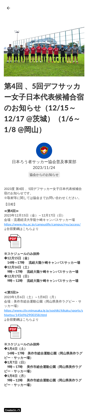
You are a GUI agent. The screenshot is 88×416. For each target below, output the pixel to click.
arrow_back (8, 8)
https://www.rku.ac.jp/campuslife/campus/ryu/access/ (42, 224)
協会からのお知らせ (44, 174)
